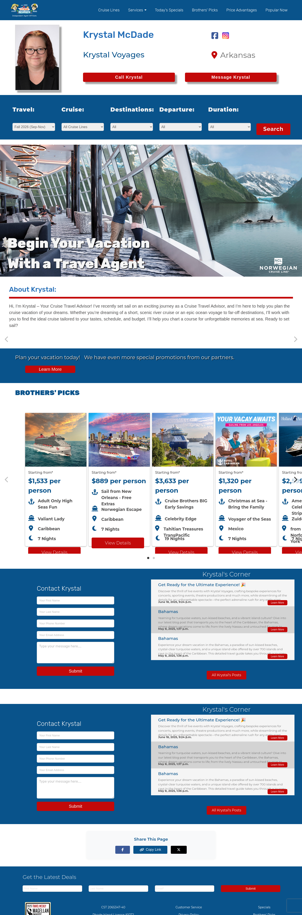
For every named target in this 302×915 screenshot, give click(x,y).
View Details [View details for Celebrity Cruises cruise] (181, 552)
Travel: (23, 109)
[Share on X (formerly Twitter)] (175, 850)
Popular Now (276, 10)
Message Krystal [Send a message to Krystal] (230, 77)
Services (137, 10)
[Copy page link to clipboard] (151, 850)
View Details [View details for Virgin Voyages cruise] (54, 552)
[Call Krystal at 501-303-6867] (129, 77)
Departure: (177, 109)
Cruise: (73, 109)
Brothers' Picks (205, 10)
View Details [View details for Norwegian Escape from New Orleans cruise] (118, 543)
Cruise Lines (109, 10)
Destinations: (129, 109)
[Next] (295, 479)
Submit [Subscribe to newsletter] (250, 888)
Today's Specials (169, 10)
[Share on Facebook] (127, 850)
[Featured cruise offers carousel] (151, 479)
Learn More (50, 369)
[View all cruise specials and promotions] (151, 365)
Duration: (223, 109)
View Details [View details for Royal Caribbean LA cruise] (245, 552)
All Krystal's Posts (226, 675)
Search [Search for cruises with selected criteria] (273, 129)
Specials (264, 907)
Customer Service (189, 907)
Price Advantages (241, 10)
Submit (75, 671)
